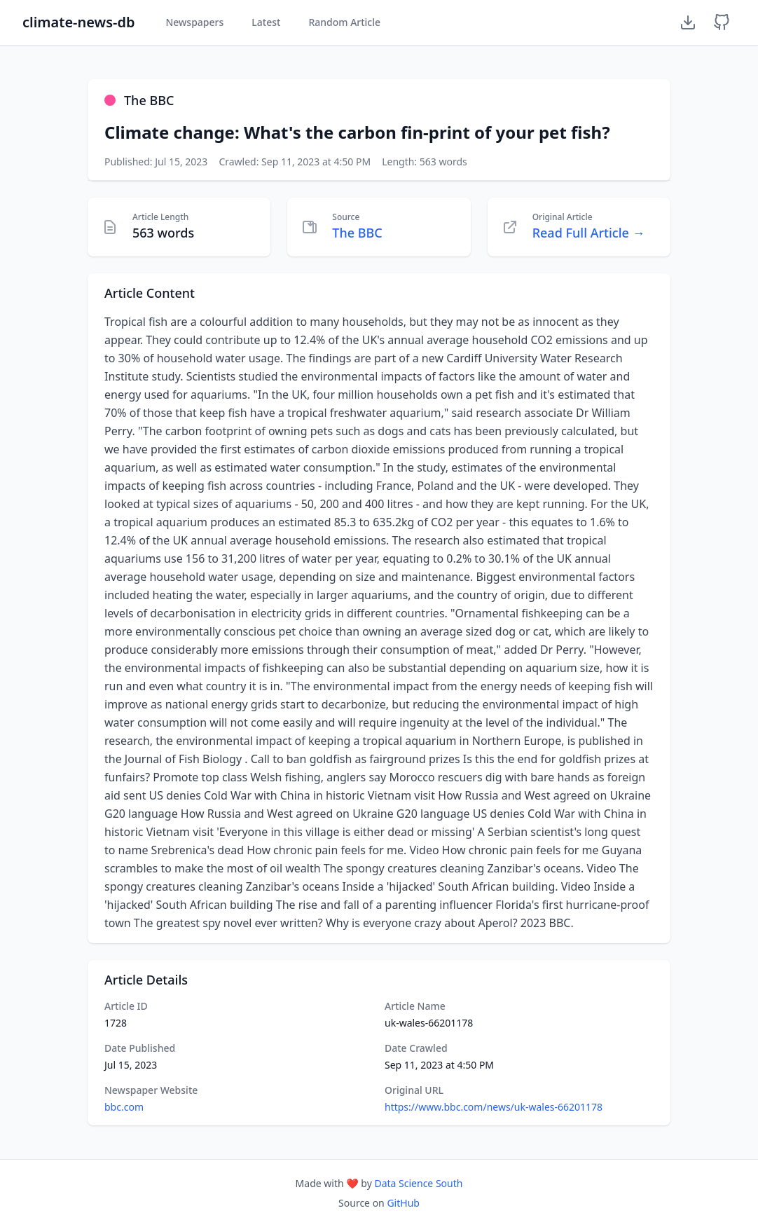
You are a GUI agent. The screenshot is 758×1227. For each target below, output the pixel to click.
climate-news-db (78, 22)
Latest (265, 22)
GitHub (403, 1202)
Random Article (344, 22)
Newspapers (194, 22)
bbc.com (124, 1106)
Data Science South (418, 1183)
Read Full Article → (588, 232)
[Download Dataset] (688, 22)
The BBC (357, 232)
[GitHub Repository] (722, 22)
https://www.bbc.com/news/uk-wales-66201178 (493, 1106)
